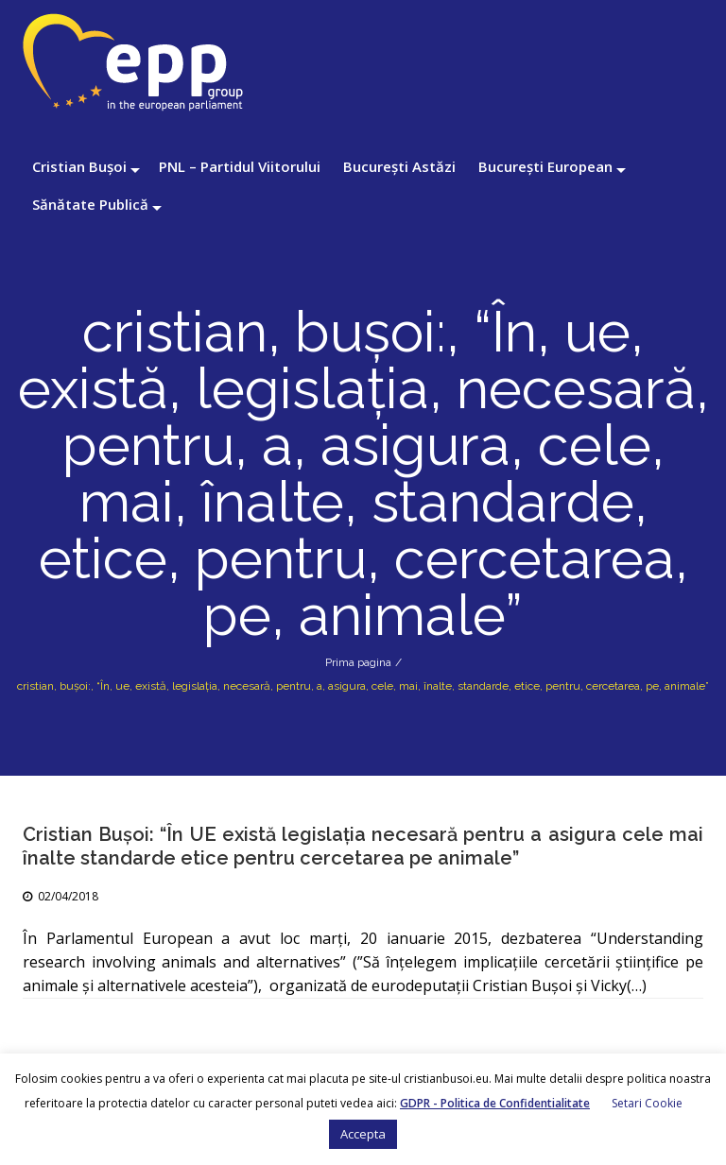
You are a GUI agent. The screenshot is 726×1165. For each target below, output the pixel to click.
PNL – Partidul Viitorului (239, 166)
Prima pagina (358, 662)
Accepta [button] (363, 1133)
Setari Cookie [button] (647, 1103)
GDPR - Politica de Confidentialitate (495, 1103)
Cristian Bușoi (79, 166)
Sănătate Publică (90, 204)
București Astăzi (399, 166)
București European (545, 166)
